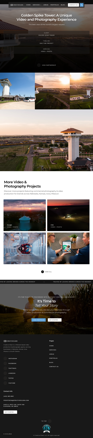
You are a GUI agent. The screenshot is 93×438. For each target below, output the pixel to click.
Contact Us (53, 366)
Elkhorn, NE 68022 (11, 406)
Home (28, 5)
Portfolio (55, 5)
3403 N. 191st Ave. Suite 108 (14, 404)
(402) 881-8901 (9, 396)
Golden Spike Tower (46, 35)
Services (36, 5)
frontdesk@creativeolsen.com (16, 400)
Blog (63, 5)
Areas (46, 5)
